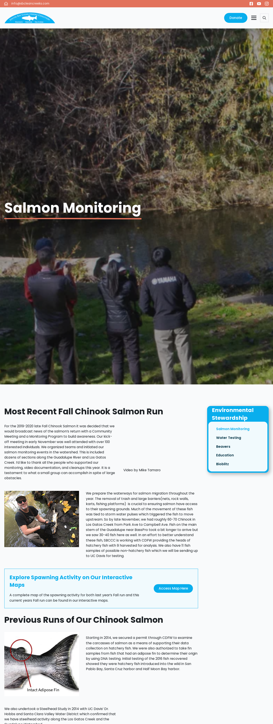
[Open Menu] (253, 17)
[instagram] (267, 4)
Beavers (223, 447)
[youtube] (259, 4)
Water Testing (228, 438)
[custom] (251, 4)
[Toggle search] (264, 18)
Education (225, 456)
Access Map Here (173, 588)
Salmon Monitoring (233, 429)
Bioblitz (222, 464)
